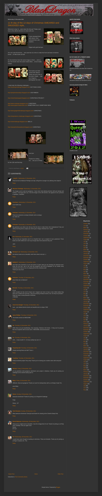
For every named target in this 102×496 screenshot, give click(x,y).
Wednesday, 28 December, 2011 (30, 421)
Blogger (58, 487)
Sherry (14, 394)
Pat (13, 436)
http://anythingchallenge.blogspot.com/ (19, 87)
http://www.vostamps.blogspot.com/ (18, 103)
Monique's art (16, 252)
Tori (14, 236)
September (86, 237)
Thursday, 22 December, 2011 (26, 277)
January (85, 231)
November (86, 233)
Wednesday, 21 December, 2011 (27, 178)
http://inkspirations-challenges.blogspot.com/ (20, 116)
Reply (14, 183)
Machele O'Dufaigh (18, 188)
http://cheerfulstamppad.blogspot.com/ (19, 98)
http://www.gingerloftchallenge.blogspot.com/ (20, 110)
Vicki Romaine (17, 411)
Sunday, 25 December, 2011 (24, 394)
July (84, 241)
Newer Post (11, 474)
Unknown (15, 212)
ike (13, 325)
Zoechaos (15, 202)
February (85, 229)
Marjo (14, 380)
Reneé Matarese (17, 421)
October (85, 223)
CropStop (15, 358)
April (84, 247)
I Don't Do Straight (18, 305)
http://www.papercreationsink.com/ (18, 105)
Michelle (15, 288)
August (85, 239)
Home (36, 474)
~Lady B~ (15, 178)
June (84, 225)
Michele (15, 368)
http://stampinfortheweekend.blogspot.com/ (20, 127)
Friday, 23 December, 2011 (24, 368)
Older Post (60, 474)
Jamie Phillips (16, 315)
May (84, 245)
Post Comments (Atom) (21, 477)
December (86, 255)
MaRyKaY (15, 262)
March (85, 227)
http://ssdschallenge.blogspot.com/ (18, 121)
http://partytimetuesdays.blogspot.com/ (19, 92)
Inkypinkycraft (16, 348)
